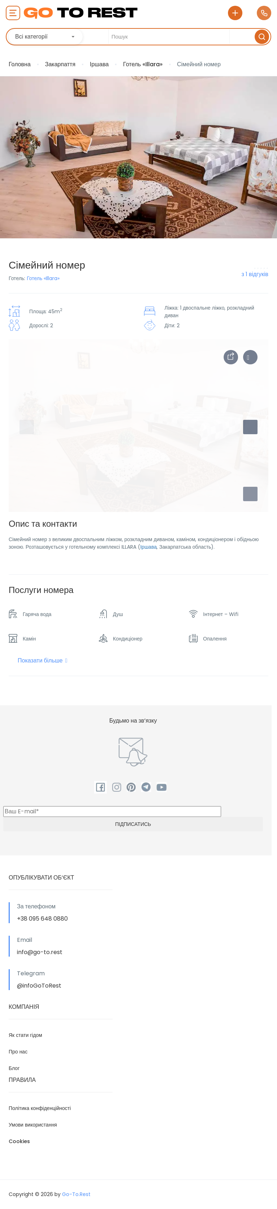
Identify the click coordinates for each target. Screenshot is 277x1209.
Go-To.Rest (76, 1194)
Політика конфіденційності (40, 1108)
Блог (14, 1068)
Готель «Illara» (142, 64)
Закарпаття (60, 64)
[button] (250, 494)
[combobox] (46, 37)
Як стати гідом (25, 1035)
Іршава (99, 64)
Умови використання (33, 1124)
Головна (20, 64)
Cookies (19, 1141)
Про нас (18, 1051)
